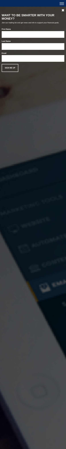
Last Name (6, 41)
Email (4, 53)
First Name (6, 29)
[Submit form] (10, 68)
